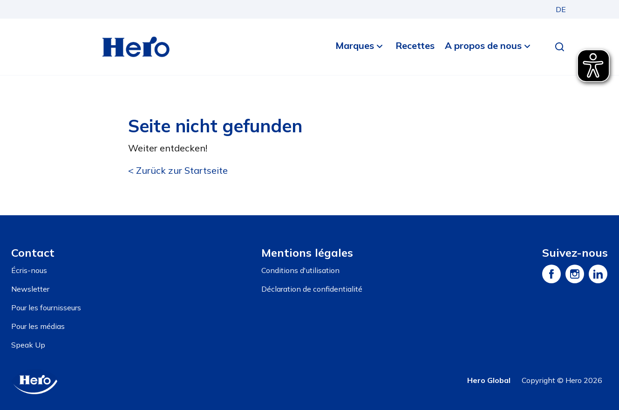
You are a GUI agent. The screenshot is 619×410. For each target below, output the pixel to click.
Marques (354, 45)
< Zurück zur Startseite (178, 170)
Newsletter (30, 289)
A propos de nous (483, 45)
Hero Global (488, 380)
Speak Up (28, 344)
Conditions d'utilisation (300, 270)
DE (561, 9)
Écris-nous (29, 270)
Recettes (415, 45)
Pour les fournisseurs (46, 307)
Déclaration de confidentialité (311, 289)
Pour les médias (38, 326)
